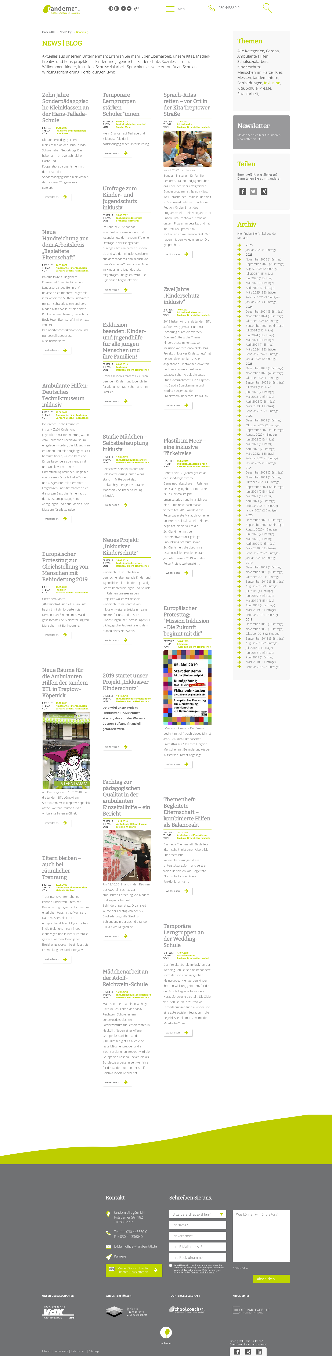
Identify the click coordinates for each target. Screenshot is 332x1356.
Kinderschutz (248, 66)
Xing (264, 191)
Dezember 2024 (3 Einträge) (264, 311)
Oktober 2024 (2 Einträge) (263, 321)
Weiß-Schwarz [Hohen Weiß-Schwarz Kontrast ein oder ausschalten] (116, 8)
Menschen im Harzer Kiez (259, 72)
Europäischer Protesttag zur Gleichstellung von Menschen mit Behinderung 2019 (65, 567)
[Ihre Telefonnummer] (197, 1257)
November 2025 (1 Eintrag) (263, 259)
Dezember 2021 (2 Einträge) (264, 472)
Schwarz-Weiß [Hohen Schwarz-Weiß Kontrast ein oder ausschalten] (110, 8)
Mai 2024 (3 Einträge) (260, 340)
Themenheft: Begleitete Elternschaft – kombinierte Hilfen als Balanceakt (186, 812)
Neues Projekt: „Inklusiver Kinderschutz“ (120, 546)
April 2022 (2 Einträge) (260, 449)
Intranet (46, 1351)
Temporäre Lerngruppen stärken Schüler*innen (121, 104)
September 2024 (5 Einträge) (265, 326)
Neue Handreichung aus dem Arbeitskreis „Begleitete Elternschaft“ (65, 245)
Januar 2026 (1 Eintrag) (261, 250)
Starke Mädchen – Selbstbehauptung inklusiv (125, 443)
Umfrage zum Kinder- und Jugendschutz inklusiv (120, 198)
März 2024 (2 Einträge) (261, 349)
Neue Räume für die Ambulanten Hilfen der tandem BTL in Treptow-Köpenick (65, 683)
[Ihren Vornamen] (197, 1236)
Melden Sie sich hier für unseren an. (133, 1270)
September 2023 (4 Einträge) (265, 382)
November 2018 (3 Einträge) (264, 629)
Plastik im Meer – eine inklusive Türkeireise (184, 447)
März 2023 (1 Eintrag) (260, 406)
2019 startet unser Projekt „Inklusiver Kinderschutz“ (125, 682)
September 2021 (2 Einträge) (265, 487)
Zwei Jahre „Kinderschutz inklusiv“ (181, 295)
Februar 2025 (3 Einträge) (262, 297)
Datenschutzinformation (203, 1272)
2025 (249, 254)
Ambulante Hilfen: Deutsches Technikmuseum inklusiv (64, 395)
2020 (249, 515)
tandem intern (265, 77)
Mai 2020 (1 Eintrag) (259, 539)
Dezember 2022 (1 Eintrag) (263, 420)
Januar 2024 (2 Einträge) (261, 359)
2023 (249, 364)
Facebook (242, 191)
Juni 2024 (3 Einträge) (260, 335)
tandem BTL (48, 32)
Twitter (253, 191)
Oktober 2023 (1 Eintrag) (262, 378)
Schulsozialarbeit (252, 61)
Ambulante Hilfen (252, 56)
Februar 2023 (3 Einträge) (262, 411)
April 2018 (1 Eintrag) (259, 657)
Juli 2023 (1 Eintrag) (258, 387)
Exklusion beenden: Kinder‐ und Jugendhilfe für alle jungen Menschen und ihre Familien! (124, 341)
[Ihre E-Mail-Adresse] (197, 1246)
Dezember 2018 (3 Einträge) (264, 624)
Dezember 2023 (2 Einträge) (264, 368)
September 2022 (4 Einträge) (265, 430)
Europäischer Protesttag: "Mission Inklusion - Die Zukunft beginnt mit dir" (186, 621)
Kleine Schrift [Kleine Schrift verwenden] (123, 8)
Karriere (120, 1256)
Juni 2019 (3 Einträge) (260, 596)
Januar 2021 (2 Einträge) (261, 510)
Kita (240, 88)
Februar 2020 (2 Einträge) (262, 553)
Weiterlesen (58, 198)
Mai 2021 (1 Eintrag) (259, 496)
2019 (249, 563)
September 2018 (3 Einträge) (265, 638)
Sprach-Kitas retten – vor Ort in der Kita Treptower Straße (186, 104)
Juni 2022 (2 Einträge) (260, 439)
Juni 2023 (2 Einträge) (260, 392)
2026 (249, 245)
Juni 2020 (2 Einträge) (260, 534)
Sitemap (94, 1351)
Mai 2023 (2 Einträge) (260, 397)
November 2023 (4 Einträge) (264, 373)
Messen (244, 77)
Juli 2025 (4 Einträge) (259, 273)
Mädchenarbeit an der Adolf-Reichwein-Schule (125, 978)
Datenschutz (78, 1351)
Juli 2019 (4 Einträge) (259, 591)
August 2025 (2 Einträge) (262, 269)
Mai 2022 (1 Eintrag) (259, 444)
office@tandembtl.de (141, 1246)
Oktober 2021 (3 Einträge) (263, 482)
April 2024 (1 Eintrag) (259, 344)
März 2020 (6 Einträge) (261, 548)
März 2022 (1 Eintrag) (260, 454)
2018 (249, 619)
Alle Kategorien (250, 50)
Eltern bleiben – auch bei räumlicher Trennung (61, 868)
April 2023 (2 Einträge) (260, 401)
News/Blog (66, 32)
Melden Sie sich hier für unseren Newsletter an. (259, 137)
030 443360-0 (229, 7)
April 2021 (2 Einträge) (260, 501)
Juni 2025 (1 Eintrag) (259, 278)
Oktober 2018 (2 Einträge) (263, 634)
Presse (265, 88)
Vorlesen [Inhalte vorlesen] (136, 8)
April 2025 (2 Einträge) (260, 288)
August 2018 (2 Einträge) (262, 643)
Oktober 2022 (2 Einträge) (263, 425)
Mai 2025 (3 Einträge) (260, 283)
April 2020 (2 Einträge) (260, 544)
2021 (249, 468)
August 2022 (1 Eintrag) (261, 434)
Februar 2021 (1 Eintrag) (262, 506)
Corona (272, 50)
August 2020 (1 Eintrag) (261, 529)
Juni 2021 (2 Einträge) (260, 491)
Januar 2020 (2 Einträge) (261, 558)
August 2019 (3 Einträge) (262, 586)
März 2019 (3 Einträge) (261, 610)
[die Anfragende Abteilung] (197, 1214)
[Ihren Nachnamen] (197, 1225)
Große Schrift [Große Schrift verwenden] (129, 8)
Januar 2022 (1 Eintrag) (261, 463)
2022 (249, 416)
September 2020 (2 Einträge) (265, 525)
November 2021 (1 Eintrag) (263, 477)
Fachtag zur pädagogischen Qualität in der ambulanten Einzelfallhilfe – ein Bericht (126, 798)
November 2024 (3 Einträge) (264, 316)
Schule (252, 88)
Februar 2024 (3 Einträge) (262, 354)
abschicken (266, 1279)
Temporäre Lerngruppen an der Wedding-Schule (183, 936)
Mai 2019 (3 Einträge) (260, 600)
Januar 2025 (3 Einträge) (261, 302)
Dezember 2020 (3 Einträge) (264, 520)
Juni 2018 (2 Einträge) (260, 653)
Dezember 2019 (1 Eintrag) (263, 567)
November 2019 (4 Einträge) (264, 572)
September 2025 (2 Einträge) (265, 264)
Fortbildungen (249, 82)
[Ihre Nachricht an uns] (261, 1236)
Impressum (61, 1351)
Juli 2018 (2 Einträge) (259, 648)
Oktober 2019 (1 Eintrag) (262, 577)
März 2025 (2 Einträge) (261, 292)
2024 (249, 307)
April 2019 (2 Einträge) (260, 605)
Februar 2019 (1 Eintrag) (262, 615)
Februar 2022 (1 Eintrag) (262, 458)
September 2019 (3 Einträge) (265, 581)
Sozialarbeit (247, 93)
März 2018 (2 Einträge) (261, 662)
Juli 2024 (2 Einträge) (259, 330)
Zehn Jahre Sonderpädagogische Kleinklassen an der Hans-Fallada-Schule (65, 108)
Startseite (61, 9)
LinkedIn (259, 1352)
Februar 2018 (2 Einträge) (262, 667)
